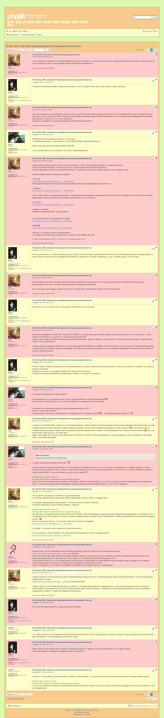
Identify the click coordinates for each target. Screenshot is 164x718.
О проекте (83, 22)
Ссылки (56, 22)
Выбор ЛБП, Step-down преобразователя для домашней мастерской (43, 46)
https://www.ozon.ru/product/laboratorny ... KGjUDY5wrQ (53, 181)
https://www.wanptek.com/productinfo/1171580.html (51, 535)
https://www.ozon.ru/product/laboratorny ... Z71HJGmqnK (53, 205)
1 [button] (148, 50)
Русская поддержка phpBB (82, 712)
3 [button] (154, 50)
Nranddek (11, 627)
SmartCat (10, 557)
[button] (146, 49)
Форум (10, 25)
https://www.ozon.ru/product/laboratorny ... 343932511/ (52, 524)
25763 (17, 96)
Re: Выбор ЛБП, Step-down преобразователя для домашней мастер (56, 55)
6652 (16, 148)
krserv (10, 67)
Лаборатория (28, 22)
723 (16, 71)
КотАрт (75, 22)
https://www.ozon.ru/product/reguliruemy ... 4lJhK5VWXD (53, 191)
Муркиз (10, 92)
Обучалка (47, 22)
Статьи (38, 22)
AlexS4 (10, 144)
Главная (10, 22)
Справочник (65, 22)
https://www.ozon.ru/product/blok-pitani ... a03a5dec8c (52, 221)
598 (16, 631)
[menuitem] (17, 31)
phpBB (78, 710)
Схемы (19, 22)
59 (16, 561)
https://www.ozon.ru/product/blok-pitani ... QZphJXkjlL (52, 228)
